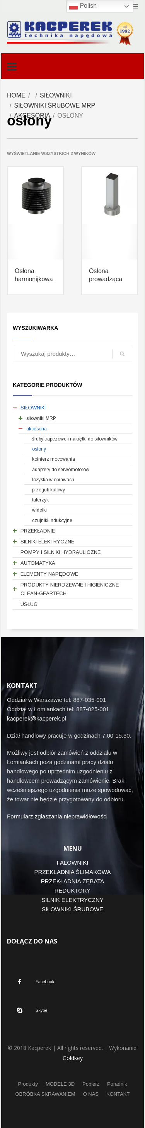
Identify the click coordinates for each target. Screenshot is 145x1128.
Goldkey (73, 1058)
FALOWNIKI (73, 862)
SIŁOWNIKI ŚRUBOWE (72, 909)
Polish (83, 6)
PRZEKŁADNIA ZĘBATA (72, 881)
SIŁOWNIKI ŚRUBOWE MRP (54, 105)
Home (16, 95)
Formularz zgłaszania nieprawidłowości (57, 816)
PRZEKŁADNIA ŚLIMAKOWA (72, 872)
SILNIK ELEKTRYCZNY (72, 899)
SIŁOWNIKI (56, 95)
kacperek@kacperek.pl (36, 718)
